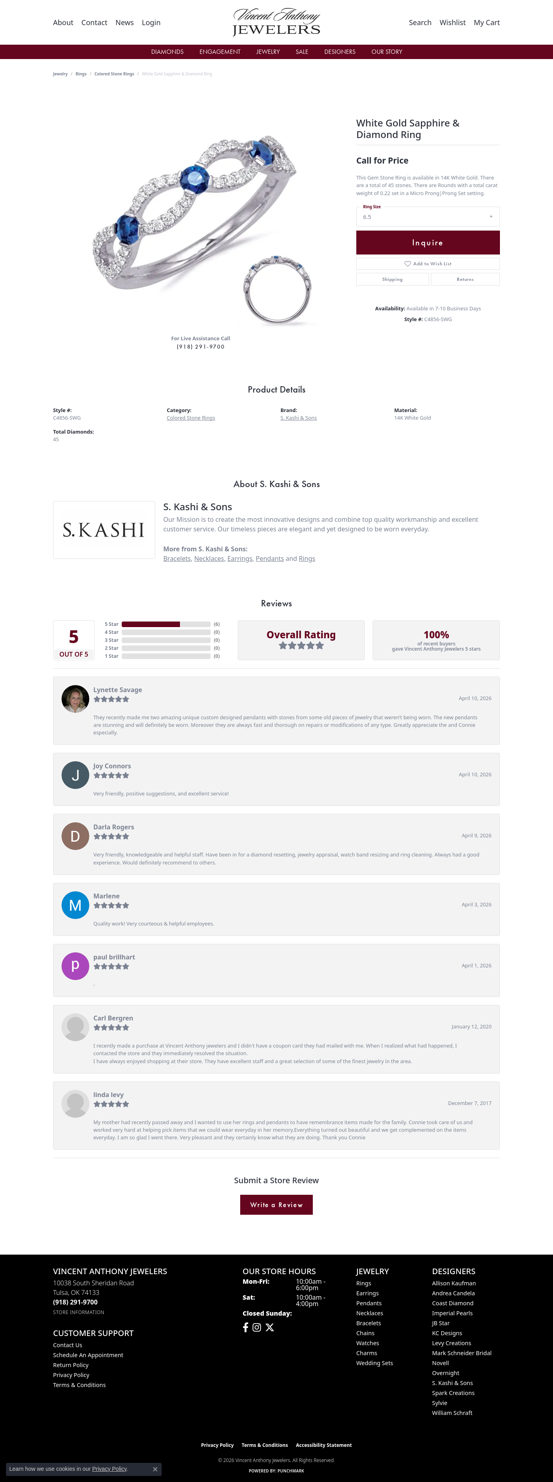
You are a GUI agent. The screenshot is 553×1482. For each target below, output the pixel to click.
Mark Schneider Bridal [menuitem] (462, 1353)
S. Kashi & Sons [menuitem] (452, 1383)
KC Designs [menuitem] (447, 1333)
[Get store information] (79, 1312)
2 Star (111, 648)
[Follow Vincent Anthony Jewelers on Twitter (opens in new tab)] (270, 1327)
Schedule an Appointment (88, 1355)
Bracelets (177, 558)
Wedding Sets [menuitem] (374, 1363)
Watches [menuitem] (367, 1343)
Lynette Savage (117, 689)
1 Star (111, 656)
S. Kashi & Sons (298, 417)
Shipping (392, 279)
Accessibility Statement (324, 1445)
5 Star (111, 624)
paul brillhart (114, 957)
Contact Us (67, 1345)
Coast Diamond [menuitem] (453, 1303)
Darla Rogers (113, 827)
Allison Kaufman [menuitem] (454, 1283)
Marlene (106, 896)
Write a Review (276, 1204)
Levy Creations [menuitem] (451, 1343)
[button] (151, 22)
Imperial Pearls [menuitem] (452, 1313)
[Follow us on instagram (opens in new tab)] (257, 1327)
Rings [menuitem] (363, 1283)
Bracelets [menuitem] (368, 1323)
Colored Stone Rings (114, 74)
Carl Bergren (113, 1018)
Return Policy (71, 1365)
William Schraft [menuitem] (452, 1413)
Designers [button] (340, 51)
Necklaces (209, 558)
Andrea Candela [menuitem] (453, 1293)
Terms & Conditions (79, 1385)
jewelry (60, 74)
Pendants (270, 558)
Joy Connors (112, 766)
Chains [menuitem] (365, 1333)
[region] (200, 208)
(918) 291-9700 (201, 346)
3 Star (111, 640)
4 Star (111, 632)
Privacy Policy (71, 1375)
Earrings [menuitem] (367, 1293)
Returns (465, 279)
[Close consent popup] (155, 1469)
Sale (302, 51)
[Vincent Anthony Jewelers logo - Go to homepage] (276, 22)
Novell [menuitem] (440, 1363)
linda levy (108, 1094)
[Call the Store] (75, 1302)
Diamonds (167, 51)
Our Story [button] (386, 51)
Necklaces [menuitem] (369, 1313)
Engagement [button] (220, 51)
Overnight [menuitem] (445, 1373)
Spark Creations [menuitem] (453, 1393)
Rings (81, 74)
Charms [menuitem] (366, 1353)
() (217, 624)
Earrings (240, 558)
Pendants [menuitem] (369, 1303)
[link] (63, 22)
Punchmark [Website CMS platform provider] (291, 1471)
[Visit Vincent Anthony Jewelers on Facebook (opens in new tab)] (246, 1327)
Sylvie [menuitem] (439, 1403)
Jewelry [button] (268, 51)
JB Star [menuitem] (441, 1323)
